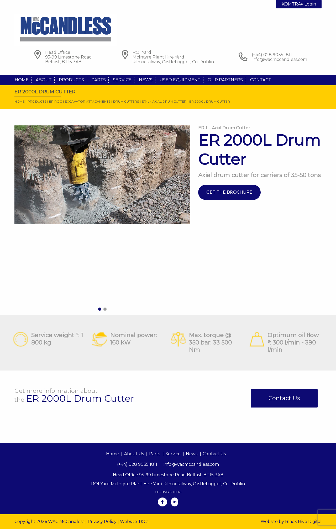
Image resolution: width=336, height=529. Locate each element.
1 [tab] (99, 309)
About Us (134, 453)
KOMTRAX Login (299, 4)
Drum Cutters (126, 101)
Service (122, 79)
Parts (98, 79)
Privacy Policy (102, 521)
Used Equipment (180, 79)
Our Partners (225, 79)
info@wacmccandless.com (279, 59)
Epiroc (55, 101)
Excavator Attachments (87, 101)
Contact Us (284, 398)
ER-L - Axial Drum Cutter (164, 101)
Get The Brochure (229, 192)
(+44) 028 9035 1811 (137, 464)
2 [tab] (105, 309)
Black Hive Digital (303, 521)
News (146, 79)
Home (22, 79)
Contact (260, 79)
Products (71, 79)
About (44, 79)
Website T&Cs (134, 521)
